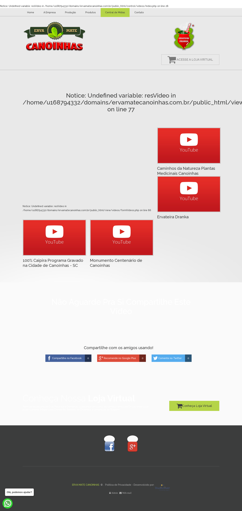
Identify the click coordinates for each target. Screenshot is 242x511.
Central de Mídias (115, 12)
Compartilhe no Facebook (67, 358)
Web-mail (127, 493)
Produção (70, 12)
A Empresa (50, 12)
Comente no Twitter (170, 358)
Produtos (90, 12)
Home (30, 12)
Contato (139, 12)
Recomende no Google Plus (120, 358)
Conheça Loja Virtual (194, 406)
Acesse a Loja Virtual (190, 59)
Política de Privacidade (118, 484)
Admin (115, 493)
